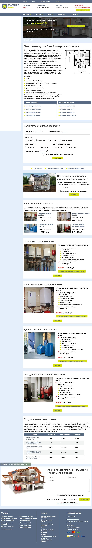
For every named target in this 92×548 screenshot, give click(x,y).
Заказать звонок (83, 10)
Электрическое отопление (8, 16)
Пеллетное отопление (6, 26)
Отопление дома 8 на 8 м (67, 112)
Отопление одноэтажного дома (9, 61)
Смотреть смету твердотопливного (71, 406)
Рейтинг (39, 168)
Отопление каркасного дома (8, 110)
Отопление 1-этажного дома (55, 168)
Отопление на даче (6, 55)
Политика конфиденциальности (48, 535)
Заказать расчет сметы (76, 26)
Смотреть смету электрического (72, 316)
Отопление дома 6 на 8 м (67, 109)
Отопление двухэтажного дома (9, 63)
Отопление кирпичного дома (8, 114)
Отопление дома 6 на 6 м (67, 106)
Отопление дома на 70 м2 (33, 112)
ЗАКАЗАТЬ (57, 275)
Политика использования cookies (46, 540)
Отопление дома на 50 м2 (33, 106)
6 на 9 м (10, 98)
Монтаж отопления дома (7, 39)
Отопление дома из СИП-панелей (9, 112)
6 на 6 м (17, 96)
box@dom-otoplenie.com (62, 7)
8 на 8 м (17, 98)
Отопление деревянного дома (9, 108)
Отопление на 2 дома (6, 59)
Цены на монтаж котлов (7, 45)
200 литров (44, 147)
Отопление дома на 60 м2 (33, 109)
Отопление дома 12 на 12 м (68, 115)
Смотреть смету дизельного (72, 361)
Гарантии (44, 532)
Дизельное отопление (6, 18)
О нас (33, 1)
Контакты (58, 1)
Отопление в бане (5, 57)
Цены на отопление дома (7, 43)
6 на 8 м (3, 98)
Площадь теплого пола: (32, 151)
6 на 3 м (10, 96)
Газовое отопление (7, 516)
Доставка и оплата (45, 1)
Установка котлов (5, 37)
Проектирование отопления (8, 53)
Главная (25, 1)
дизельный (53, 140)
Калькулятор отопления (7, 49)
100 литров (30, 147)
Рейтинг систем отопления (11, 47)
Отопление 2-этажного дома (75, 168)
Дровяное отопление (6, 22)
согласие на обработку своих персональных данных (68, 503)
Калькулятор (61, 14)
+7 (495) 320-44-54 (43, 7)
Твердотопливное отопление (8, 28)
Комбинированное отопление (8, 20)
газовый (29, 140)
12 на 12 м (3, 100)
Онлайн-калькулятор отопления (47, 524)
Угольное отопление (6, 24)
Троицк (24, 7)
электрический (41, 140)
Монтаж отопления (25, 527)
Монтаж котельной (6, 35)
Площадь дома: (29, 131)
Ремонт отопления (25, 525)
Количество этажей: (55, 131)
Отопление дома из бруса (7, 104)
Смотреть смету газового (72, 271)
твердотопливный (66, 140)
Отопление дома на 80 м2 (33, 115)
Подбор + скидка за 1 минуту (15, 464)
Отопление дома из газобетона (9, 106)
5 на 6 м (3, 96)
